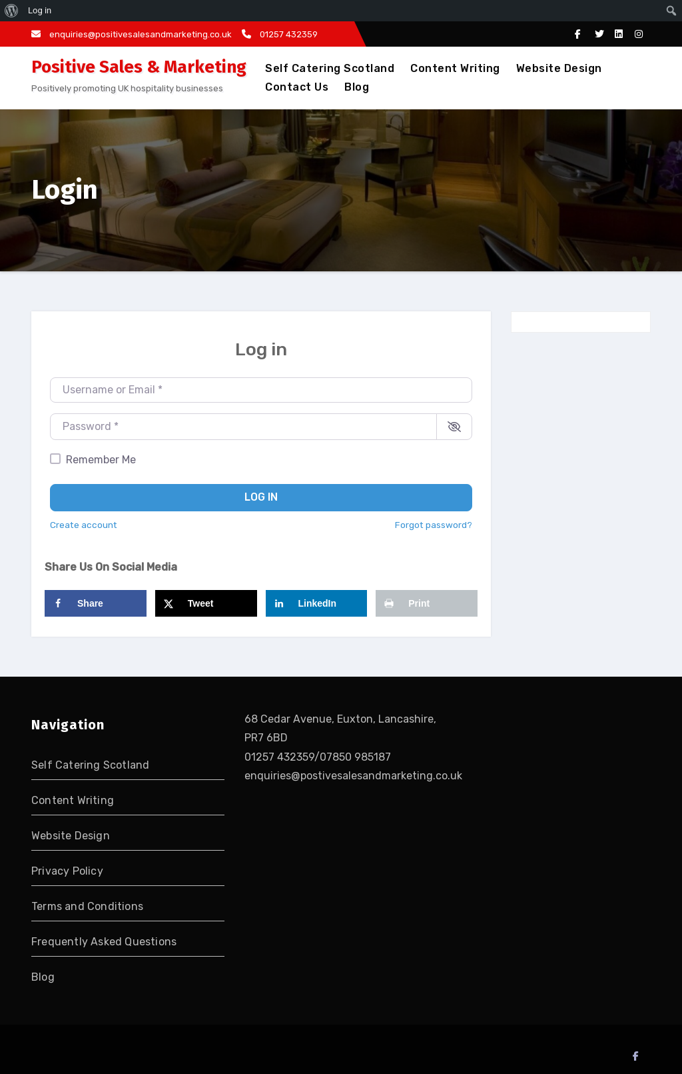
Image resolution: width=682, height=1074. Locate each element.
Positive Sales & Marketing (138, 67)
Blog (356, 87)
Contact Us (296, 87)
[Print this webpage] (427, 603)
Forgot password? (433, 524)
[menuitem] (11, 10)
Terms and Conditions (87, 906)
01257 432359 (280, 34)
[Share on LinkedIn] (317, 603)
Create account (83, 524)
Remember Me (101, 459)
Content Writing (455, 68)
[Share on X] (206, 603)
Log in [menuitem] (39, 10)
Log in (261, 497)
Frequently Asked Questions (103, 941)
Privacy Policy (67, 871)
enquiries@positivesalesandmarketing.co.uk (131, 34)
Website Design (559, 68)
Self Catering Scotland (329, 68)
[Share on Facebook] (96, 603)
